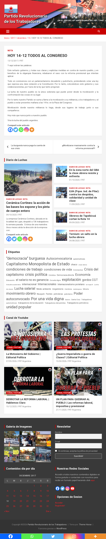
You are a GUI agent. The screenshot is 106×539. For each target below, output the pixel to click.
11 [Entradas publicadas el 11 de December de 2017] (7, 496)
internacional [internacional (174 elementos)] (29, 284)
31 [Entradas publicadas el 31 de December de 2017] (48, 506)
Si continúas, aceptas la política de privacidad (76, 451)
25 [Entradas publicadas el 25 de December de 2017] (7, 506)
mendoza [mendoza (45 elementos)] (68, 289)
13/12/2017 (13, 61)
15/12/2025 (11, 406)
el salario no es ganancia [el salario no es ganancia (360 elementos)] (32, 280)
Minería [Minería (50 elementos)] (86, 289)
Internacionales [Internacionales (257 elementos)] (47, 284)
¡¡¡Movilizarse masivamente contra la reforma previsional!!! (78, 147)
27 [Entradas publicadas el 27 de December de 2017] (21, 506)
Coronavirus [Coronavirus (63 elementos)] (78, 270)
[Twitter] (15, 129)
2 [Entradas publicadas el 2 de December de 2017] (40, 486)
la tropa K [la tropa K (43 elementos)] (89, 285)
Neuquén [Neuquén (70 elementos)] (41, 294)
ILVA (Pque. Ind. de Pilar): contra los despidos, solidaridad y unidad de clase (84, 196)
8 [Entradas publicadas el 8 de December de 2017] (34, 491)
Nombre (58, 432)
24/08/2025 (74, 241)
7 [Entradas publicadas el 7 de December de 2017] (27, 491)
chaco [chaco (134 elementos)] (74, 264)
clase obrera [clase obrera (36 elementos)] (83, 265)
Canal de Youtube (17, 317)
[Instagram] (26, 129)
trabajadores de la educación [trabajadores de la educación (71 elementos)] (30, 303)
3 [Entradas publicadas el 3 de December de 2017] (47, 486)
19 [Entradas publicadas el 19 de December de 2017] (14, 501)
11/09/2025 (74, 204)
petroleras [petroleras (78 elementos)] (58, 294)
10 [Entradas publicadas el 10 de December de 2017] (48, 491)
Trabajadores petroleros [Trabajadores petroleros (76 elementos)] (77, 303)
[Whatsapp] (21, 129)
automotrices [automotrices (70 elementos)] (79, 259)
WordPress (61, 528)
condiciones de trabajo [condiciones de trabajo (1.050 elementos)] (24, 269)
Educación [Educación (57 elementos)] (10, 280)
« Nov (6, 511)
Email (57, 442)
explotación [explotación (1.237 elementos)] (71, 279)
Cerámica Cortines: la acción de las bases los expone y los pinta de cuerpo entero (28, 206)
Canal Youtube (14, 347)
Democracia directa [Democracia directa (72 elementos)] (65, 275)
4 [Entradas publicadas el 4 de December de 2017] (7, 491)
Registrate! (60, 505)
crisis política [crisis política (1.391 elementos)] (36, 274)
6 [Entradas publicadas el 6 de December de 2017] (20, 491)
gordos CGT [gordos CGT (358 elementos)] (90, 280)
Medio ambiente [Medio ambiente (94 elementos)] (43, 289)
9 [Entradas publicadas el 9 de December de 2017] (40, 491)
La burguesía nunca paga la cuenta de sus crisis (28, 147)
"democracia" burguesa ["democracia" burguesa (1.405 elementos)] (25, 258)
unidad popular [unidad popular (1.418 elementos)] (18, 307)
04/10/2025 (11, 215)
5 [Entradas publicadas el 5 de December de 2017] (14, 491)
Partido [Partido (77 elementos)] (49, 294)
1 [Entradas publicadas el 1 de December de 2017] (34, 486)
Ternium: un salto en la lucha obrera (83, 235)
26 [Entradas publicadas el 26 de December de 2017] (14, 506)
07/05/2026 (11, 361)
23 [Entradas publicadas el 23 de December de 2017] (41, 501)
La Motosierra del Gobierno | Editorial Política (23, 355)
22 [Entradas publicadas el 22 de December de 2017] (34, 501)
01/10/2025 (74, 180)
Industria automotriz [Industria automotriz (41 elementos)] (13, 285)
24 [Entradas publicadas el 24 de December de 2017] (48, 501)
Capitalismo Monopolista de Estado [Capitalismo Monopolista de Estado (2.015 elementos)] (38, 264)
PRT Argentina (24, 361)
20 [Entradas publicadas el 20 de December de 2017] (21, 501)
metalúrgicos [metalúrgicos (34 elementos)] (77, 289)
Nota (10, 50)
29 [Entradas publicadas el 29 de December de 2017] (34, 506)
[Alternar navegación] (7, 31)
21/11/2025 (61, 410)
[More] (31, 129)
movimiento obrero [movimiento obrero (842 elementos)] (21, 293)
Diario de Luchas (16, 160)
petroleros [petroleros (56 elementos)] (68, 294)
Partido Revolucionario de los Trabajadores (47, 524)
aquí (93, 480)
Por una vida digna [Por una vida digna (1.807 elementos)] (47, 298)
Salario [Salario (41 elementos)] (67, 300)
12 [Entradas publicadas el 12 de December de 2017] (14, 496)
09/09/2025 (74, 222)
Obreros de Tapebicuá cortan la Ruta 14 (82, 217)
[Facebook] (10, 129)
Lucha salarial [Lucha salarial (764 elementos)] (24, 289)
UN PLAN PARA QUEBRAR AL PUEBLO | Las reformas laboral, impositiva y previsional (74, 403)
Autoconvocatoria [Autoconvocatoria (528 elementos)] (59, 258)
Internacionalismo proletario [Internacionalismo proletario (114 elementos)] (71, 284)
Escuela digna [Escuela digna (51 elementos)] (55, 280)
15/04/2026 (61, 361)
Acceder (59, 503)
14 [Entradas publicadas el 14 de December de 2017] (27, 496)
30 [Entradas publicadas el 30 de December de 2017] (41, 506)
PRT (21, 61)
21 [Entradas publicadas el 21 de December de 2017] (27, 501)
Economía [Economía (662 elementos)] (82, 275)
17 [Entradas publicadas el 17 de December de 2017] (48, 496)
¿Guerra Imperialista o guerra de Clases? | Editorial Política (75, 355)
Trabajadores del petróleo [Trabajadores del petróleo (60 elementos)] (55, 303)
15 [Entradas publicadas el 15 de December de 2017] (34, 496)
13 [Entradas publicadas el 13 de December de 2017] (21, 496)
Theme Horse (85, 524)
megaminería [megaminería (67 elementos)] (57, 289)
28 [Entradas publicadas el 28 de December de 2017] (27, 506)
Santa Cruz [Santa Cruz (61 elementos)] (75, 299)
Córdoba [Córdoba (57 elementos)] (52, 275)
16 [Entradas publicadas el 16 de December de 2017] (41, 496)
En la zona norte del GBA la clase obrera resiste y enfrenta (84, 173)
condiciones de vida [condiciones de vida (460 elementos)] (58, 269)
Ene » (48, 511)
